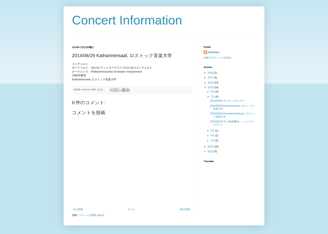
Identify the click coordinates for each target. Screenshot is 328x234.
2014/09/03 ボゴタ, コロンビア (227, 100)
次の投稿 (78, 209)
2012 (211, 151)
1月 (213, 140)
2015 (211, 82)
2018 (211, 72)
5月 (213, 130)
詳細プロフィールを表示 (217, 57)
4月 (213, 135)
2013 (211, 146)
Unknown (213, 52)
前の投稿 (185, 209)
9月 (213, 91)
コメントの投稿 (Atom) (91, 215)
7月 (213, 96)
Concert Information (127, 20)
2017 (211, 77)
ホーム (131, 209)
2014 (211, 87)
